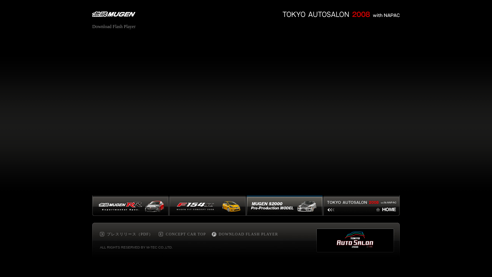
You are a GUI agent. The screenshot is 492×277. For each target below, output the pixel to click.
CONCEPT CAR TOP (186, 234)
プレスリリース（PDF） (130, 234)
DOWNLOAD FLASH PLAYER (248, 234)
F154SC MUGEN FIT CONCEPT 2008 (207, 205)
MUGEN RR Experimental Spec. (130, 205)
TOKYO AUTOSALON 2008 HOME (361, 205)
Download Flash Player (114, 26)
